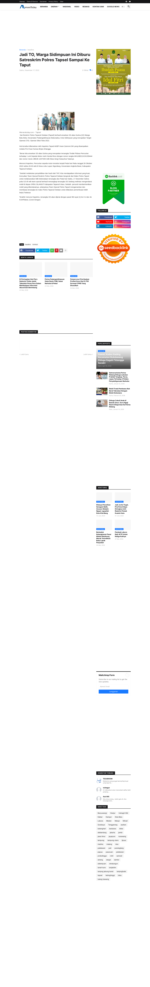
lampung (101, 840)
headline (31, 50)
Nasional (67, 7)
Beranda (44, 7)
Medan (108, 821)
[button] (123, 6)
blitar (121, 829)
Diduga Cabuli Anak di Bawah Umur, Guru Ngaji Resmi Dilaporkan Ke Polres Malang (119, 403)
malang (109, 844)
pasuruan (109, 852)
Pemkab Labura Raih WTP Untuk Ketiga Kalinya (121, 534)
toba (119, 875)
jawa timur (101, 836)
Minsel (125, 821)
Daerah (54, 7)
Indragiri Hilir (123, 813)
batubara (112, 829)
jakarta (112, 832)
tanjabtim (112, 867)
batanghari (102, 829)
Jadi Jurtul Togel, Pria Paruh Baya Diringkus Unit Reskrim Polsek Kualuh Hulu (121, 509)
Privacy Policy (53, 1)
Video (76, 7)
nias (116, 844)
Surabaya (101, 825)
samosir (119, 856)
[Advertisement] (75, 30)
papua (100, 852)
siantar (116, 860)
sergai (108, 860)
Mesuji (117, 821)
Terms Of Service (32, 1)
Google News (113, 7)
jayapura (112, 836)
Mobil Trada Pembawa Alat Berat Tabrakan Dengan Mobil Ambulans (119, 391)
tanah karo (102, 867)
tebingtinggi (110, 875)
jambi (120, 832)
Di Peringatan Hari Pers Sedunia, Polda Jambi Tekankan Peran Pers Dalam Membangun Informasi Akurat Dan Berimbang (30, 283)
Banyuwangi (102, 813)
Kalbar (100, 817)
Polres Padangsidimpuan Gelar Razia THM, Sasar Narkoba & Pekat (54, 281)
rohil (111, 856)
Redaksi (86, 7)
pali (110, 848)
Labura (100, 821)
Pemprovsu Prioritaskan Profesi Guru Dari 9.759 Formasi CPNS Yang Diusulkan (79, 282)
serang (100, 860)
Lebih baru (25, 354)
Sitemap (22, 1)
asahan (123, 825)
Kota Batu (118, 817)
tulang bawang (103, 879)
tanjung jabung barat (105, 871)
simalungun (113, 864)
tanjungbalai (121, 871)
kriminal (35, 244)
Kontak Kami (98, 7)
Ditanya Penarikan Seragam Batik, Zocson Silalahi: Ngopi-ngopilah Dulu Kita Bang (103, 509)
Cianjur (112, 813)
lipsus (124, 840)
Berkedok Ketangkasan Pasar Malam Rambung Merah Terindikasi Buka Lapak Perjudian (103, 537)
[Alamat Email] (113, 686)
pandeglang (119, 848)
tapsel (100, 875)
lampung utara (113, 840)
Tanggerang (112, 825)
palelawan (101, 848)
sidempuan (102, 864)
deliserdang (102, 832)
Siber (61, 1)
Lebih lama (87, 354)
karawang (122, 836)
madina (100, 844)
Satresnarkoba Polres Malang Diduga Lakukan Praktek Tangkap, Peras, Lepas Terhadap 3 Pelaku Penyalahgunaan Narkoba (119, 377)
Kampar (109, 817)
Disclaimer (43, 1)
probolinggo (102, 856)
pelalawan (120, 852)
